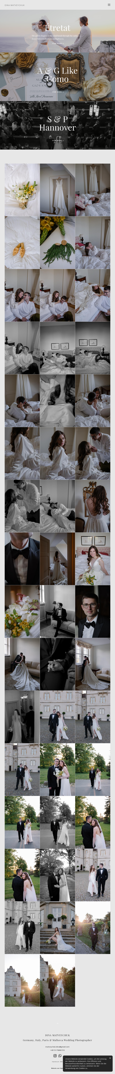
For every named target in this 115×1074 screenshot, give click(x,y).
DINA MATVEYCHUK (15, 5)
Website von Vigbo (57, 1068)
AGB (61, 1061)
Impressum (55, 1061)
